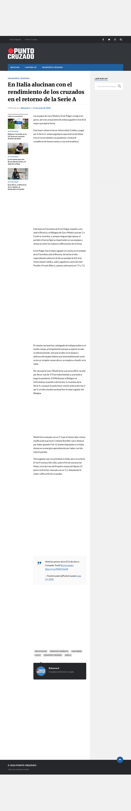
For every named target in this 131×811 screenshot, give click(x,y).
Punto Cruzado (31, 39)
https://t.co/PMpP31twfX (56, 569)
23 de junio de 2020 (42, 108)
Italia (38, 655)
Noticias (14, 67)
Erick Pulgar (41, 651)
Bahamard (25, 108)
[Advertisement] (65, 18)
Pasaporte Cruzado (52, 67)
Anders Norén (22, 769)
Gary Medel (77, 651)
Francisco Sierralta (59, 651)
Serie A (68, 655)
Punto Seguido (15, 39)
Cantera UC (31, 67)
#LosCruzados (67, 565)
